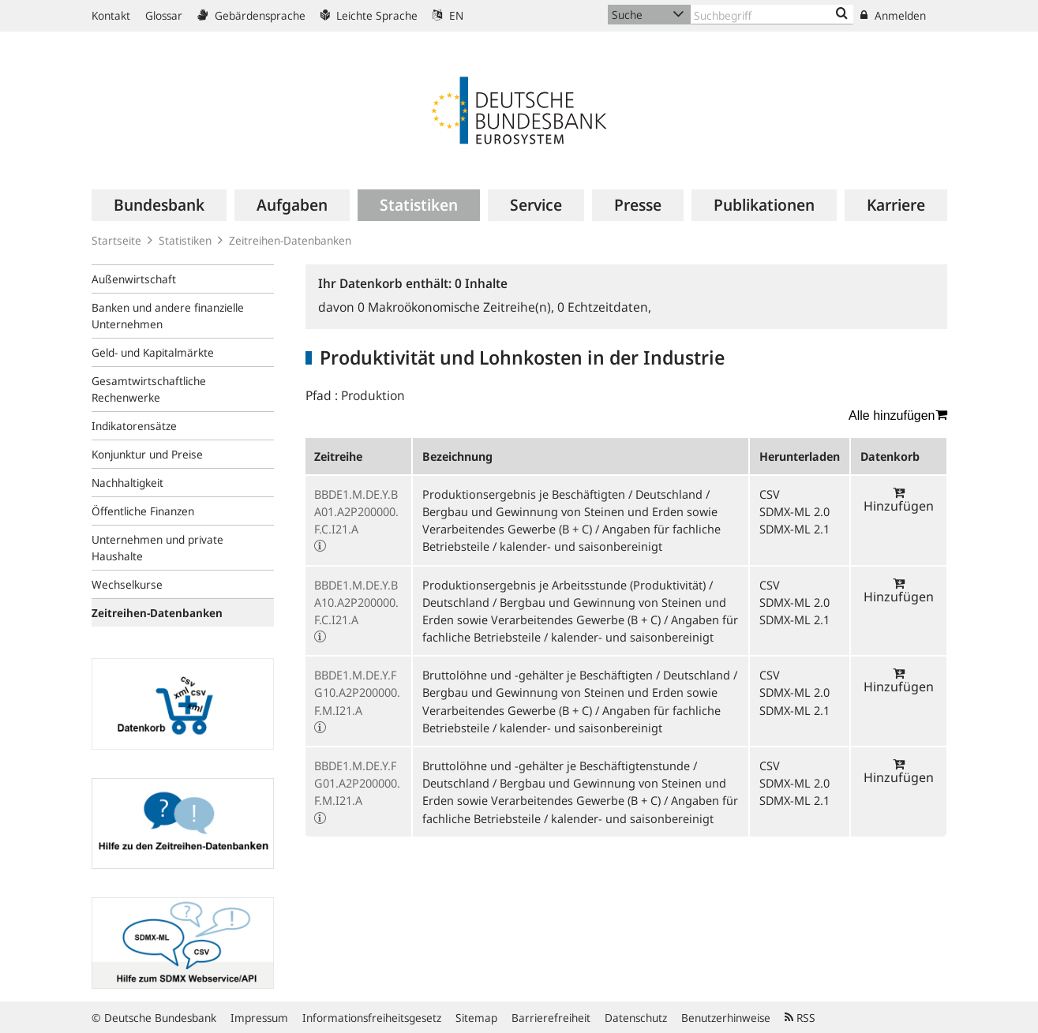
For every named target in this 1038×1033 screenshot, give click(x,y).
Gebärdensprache (251, 15)
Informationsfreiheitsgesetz (371, 1017)
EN (448, 15)
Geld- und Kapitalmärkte (153, 352)
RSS (800, 1017)
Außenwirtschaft (134, 278)
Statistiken (185, 240)
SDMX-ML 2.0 (794, 511)
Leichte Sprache (369, 15)
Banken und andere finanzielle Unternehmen (168, 315)
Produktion (373, 395)
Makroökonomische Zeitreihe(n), (457, 307)
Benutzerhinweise (725, 1017)
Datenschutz (636, 1017)
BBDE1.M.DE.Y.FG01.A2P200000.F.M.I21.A (357, 783)
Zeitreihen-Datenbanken (290, 240)
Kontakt (111, 15)
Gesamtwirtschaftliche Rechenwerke (149, 389)
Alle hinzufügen (897, 415)
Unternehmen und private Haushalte (157, 547)
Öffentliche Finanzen (143, 510)
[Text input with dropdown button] (772, 14)
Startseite (116, 240)
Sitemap (476, 1017)
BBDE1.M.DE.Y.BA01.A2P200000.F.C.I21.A (356, 511)
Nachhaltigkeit (127, 482)
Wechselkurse (127, 584)
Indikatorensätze (134, 425)
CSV (769, 494)
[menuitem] (159, 205)
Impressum (259, 1017)
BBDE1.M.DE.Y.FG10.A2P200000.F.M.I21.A (357, 692)
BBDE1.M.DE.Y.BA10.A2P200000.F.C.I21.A (356, 602)
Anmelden (893, 15)
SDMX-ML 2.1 (794, 529)
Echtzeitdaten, (604, 307)
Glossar (163, 15)
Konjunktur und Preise (147, 454)
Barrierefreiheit (551, 1017)
